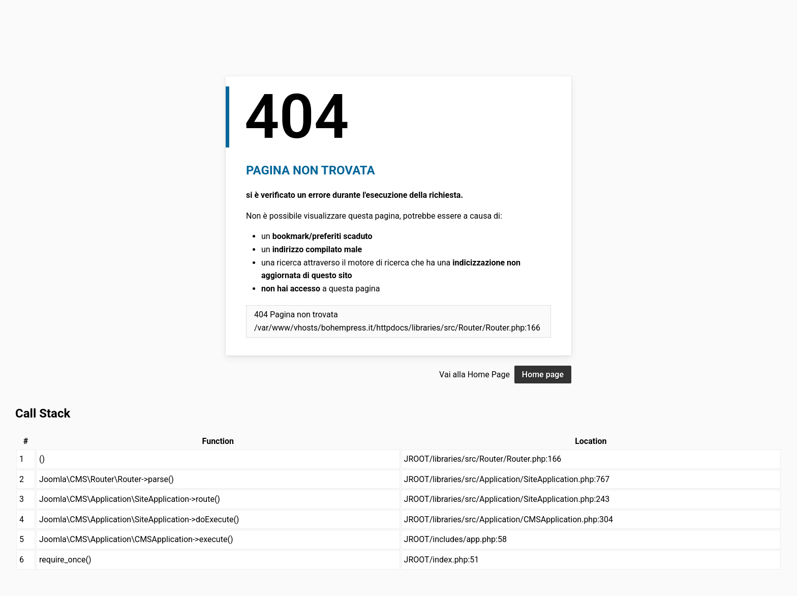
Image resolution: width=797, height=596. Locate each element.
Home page (543, 374)
